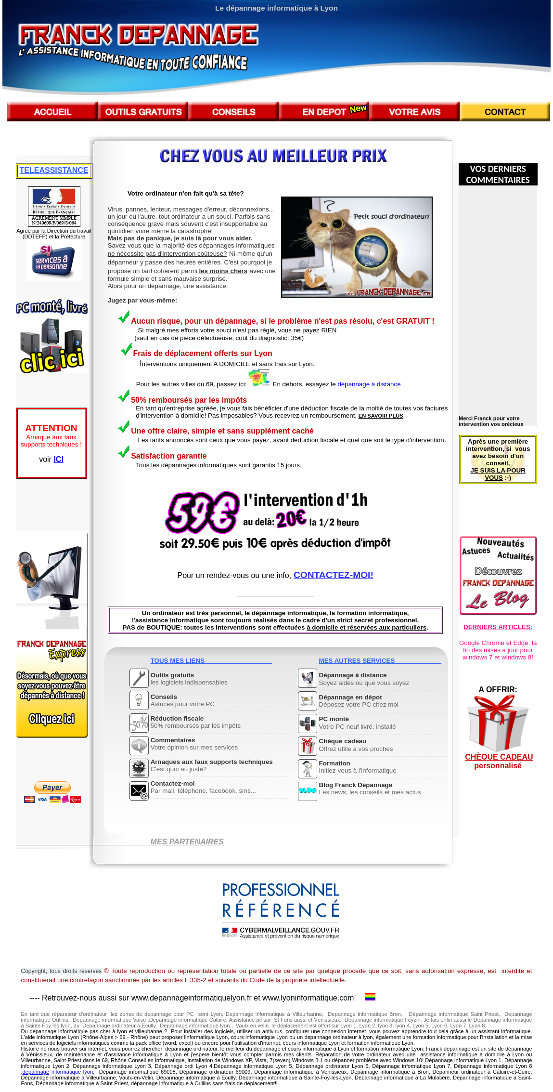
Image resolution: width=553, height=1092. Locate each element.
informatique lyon (72, 1072)
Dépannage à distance (353, 675)
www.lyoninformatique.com (308, 998)
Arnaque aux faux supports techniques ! (51, 441)
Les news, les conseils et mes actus (370, 792)
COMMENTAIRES (497, 179)
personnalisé (498, 766)
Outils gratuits (172, 675)
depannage (36, 1072)
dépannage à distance (368, 384)
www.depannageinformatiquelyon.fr (191, 998)
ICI (58, 459)
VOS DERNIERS (498, 168)
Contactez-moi (173, 783)
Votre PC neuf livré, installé (357, 726)
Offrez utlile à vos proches (356, 748)
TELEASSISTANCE (54, 170)
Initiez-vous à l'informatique (359, 770)
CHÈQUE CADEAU (499, 757)
